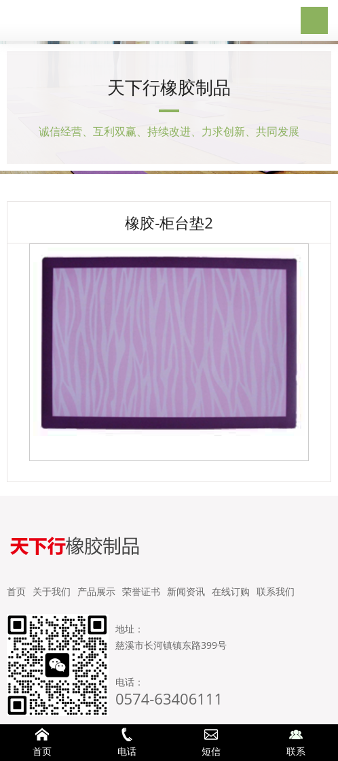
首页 (16, 591)
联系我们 (276, 591)
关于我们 (52, 591)
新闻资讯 (186, 591)
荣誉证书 (141, 591)
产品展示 (96, 591)
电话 (127, 743)
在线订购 (231, 591)
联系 (296, 743)
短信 (211, 743)
